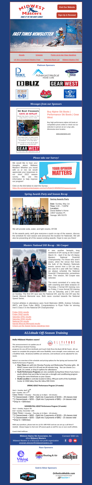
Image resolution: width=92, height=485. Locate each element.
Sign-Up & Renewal (67, 15)
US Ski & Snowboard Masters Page (27, 60)
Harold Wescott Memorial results (26, 324)
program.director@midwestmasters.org (35, 443)
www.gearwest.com (63, 134)
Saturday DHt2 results (21, 319)
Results (22, 55)
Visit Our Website (67, 7)
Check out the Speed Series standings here (30, 326)
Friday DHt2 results (20, 314)
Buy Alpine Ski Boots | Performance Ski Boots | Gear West (63, 114)
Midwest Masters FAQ (71, 60)
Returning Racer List (51, 60)
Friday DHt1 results (20, 312)
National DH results (20, 321)
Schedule (39, 55)
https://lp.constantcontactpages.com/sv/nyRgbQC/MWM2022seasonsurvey (44, 188)
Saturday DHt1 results (21, 317)
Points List (55, 55)
